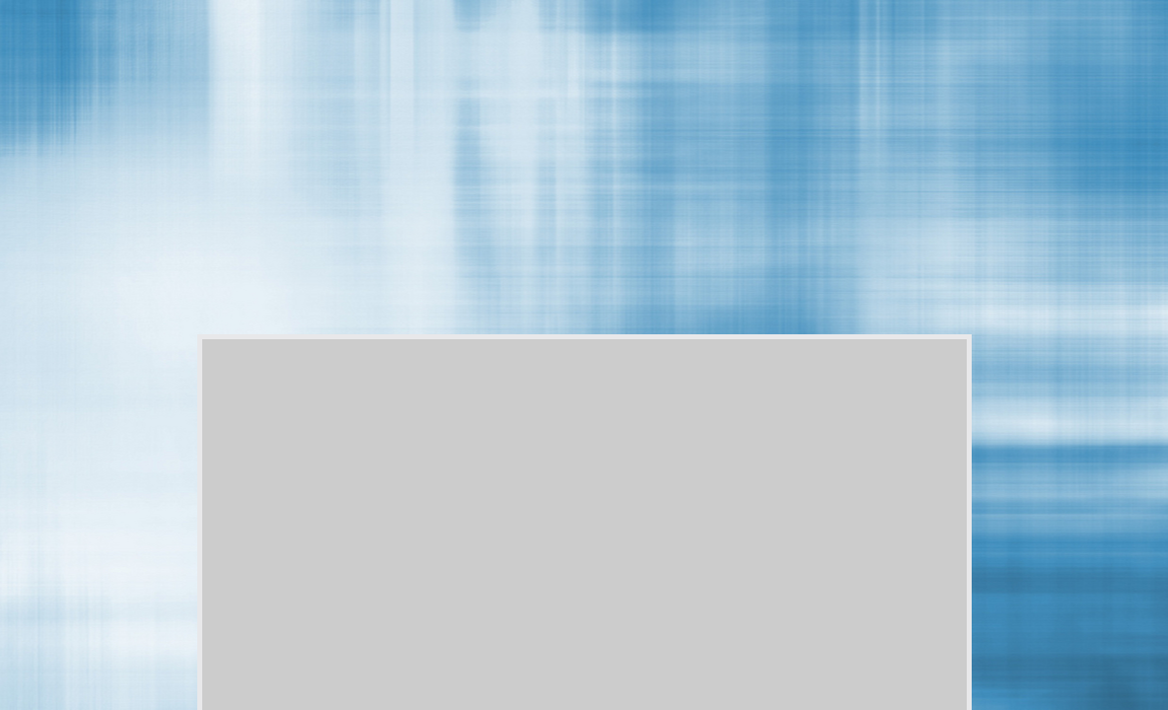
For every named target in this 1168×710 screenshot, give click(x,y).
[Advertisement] (553, 58)
